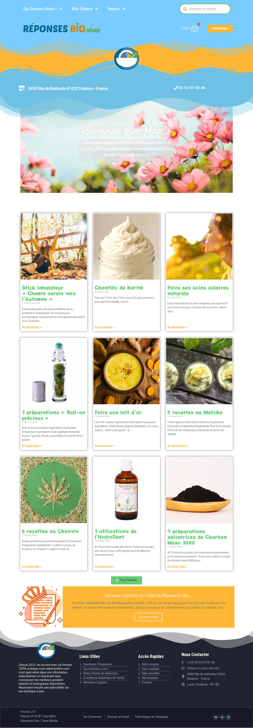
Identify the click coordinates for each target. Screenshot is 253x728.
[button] (126, 580)
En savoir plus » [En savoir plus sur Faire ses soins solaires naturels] (177, 327)
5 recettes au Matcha (195, 412)
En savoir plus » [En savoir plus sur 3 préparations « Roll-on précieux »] (32, 446)
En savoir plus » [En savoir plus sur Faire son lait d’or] (104, 446)
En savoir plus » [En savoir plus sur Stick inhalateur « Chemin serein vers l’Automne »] (32, 327)
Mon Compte (85, 9)
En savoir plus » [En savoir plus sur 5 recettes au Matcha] (177, 446)
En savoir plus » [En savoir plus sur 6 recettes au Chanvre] (32, 566)
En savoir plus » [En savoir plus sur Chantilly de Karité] (104, 327)
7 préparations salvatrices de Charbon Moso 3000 (197, 537)
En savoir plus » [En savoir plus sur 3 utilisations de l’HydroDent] (104, 566)
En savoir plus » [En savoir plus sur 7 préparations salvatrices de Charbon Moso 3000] (177, 566)
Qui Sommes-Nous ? (43, 9)
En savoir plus (149, 617)
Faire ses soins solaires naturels (198, 290)
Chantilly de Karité (119, 287)
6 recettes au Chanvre (50, 531)
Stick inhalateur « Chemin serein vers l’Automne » (49, 293)
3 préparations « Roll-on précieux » (53, 415)
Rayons (117, 9)
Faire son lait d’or (118, 412)
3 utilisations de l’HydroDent (116, 534)
